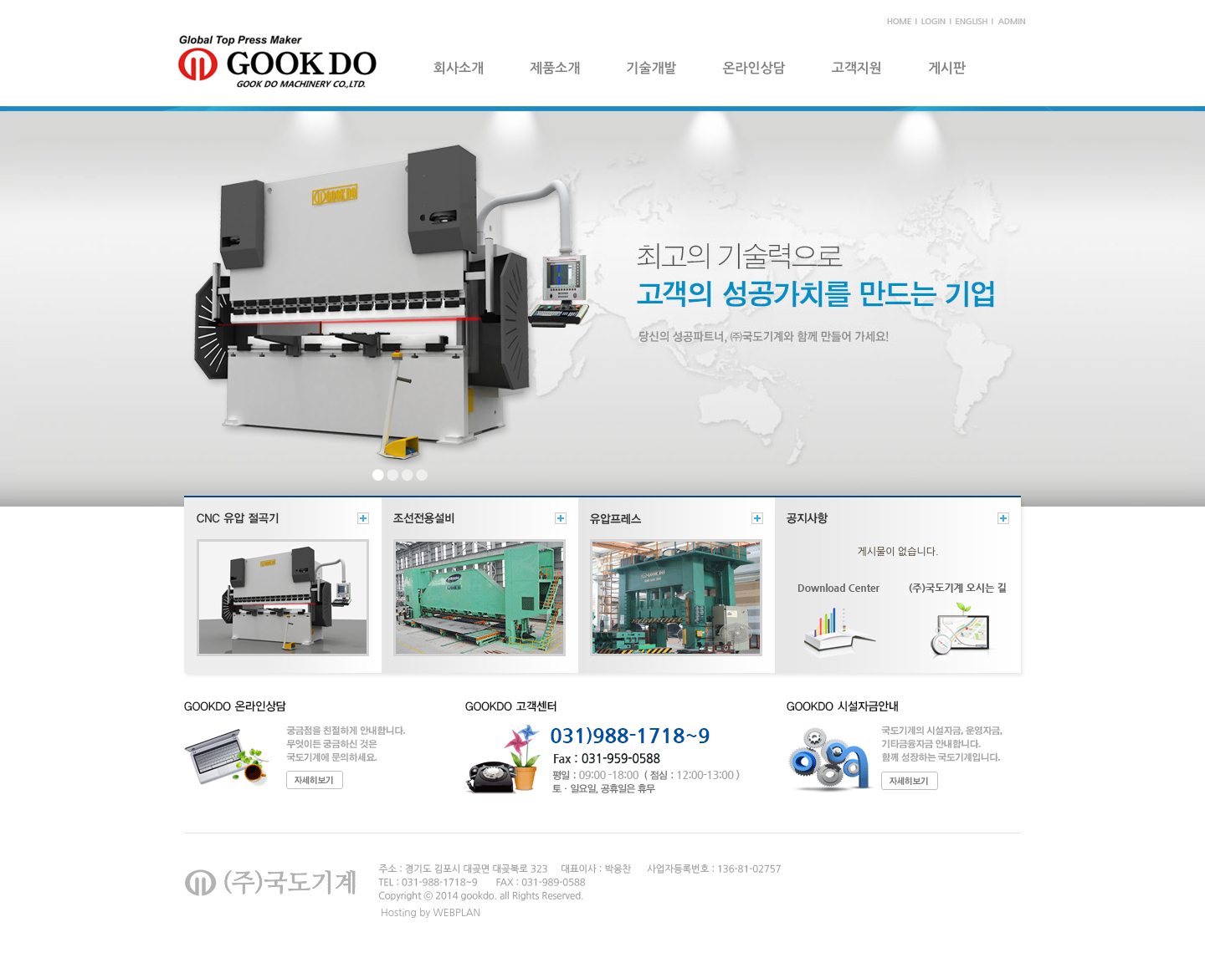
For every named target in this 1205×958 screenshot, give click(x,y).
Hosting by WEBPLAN (430, 913)
